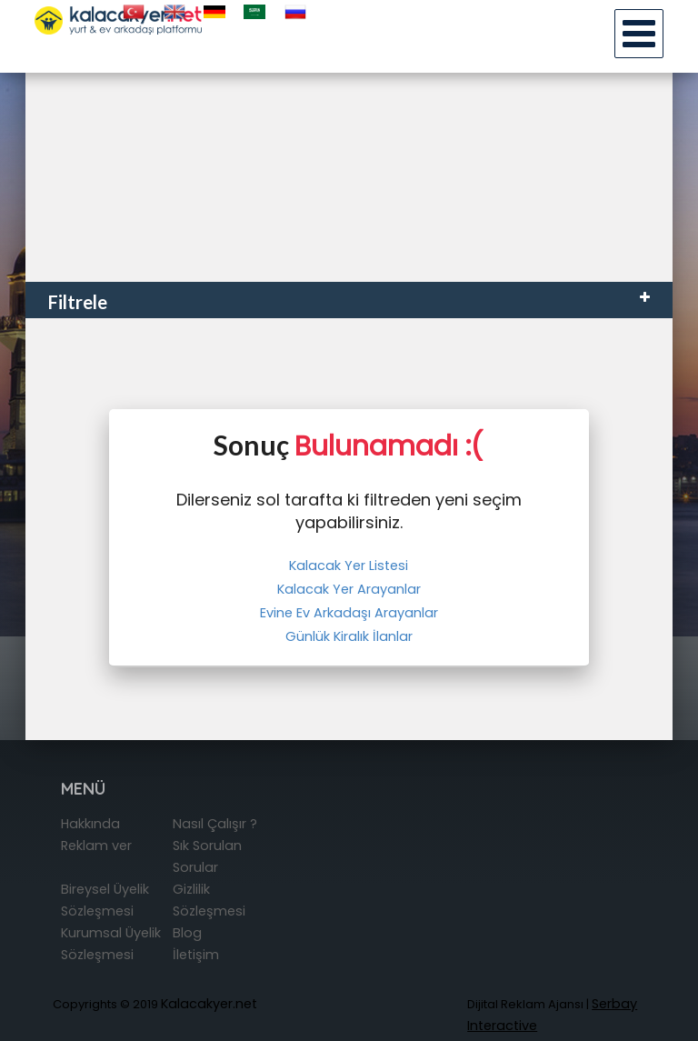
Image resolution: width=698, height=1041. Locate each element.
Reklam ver (96, 845)
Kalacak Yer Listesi (348, 565)
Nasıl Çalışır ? (215, 824)
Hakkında (90, 824)
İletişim (196, 955)
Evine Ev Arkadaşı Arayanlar (349, 613)
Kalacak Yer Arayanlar (349, 589)
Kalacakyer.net (209, 1004)
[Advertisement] (349, 145)
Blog (187, 933)
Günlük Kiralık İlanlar (349, 636)
